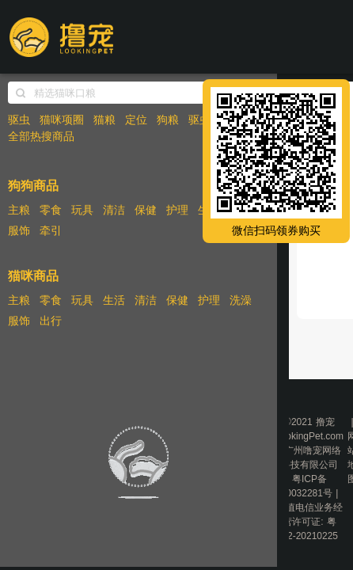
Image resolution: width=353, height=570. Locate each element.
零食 (51, 209)
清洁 (114, 209)
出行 (51, 320)
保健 (146, 209)
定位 (136, 119)
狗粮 (168, 119)
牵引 (51, 230)
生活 (114, 300)
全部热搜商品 (41, 136)
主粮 (19, 209)
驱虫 (19, 119)
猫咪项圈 (62, 119)
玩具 (82, 209)
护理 (177, 209)
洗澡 (241, 300)
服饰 (19, 230)
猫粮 (104, 119)
